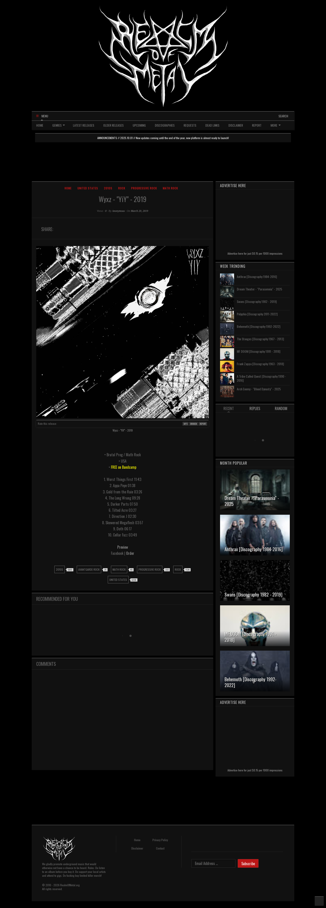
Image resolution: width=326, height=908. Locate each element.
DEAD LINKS (212, 125)
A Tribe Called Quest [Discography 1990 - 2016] (261, 378)
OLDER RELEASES (113, 125)
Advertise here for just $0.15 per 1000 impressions (255, 253)
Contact (160, 848)
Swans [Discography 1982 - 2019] (257, 301)
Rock (121, 188)
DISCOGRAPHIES (165, 125)
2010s (108, 188)
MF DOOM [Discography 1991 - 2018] (258, 351)
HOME (39, 125)
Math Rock (170, 188)
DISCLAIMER (235, 125)
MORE (276, 125)
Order (130, 553)
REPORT (256, 125)
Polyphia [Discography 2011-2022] (257, 314)
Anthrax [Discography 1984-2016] (257, 276)
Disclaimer (137, 848)
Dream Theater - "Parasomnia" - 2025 (259, 289)
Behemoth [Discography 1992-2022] (258, 326)
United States (87, 188)
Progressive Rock (144, 188)
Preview (122, 547)
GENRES (58, 125)
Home (68, 188)
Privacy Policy (160, 840)
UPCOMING (139, 125)
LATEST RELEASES (83, 125)
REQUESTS (190, 125)
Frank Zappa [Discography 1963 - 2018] (260, 363)
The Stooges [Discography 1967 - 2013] (260, 338)
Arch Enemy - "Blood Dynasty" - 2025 (259, 388)
